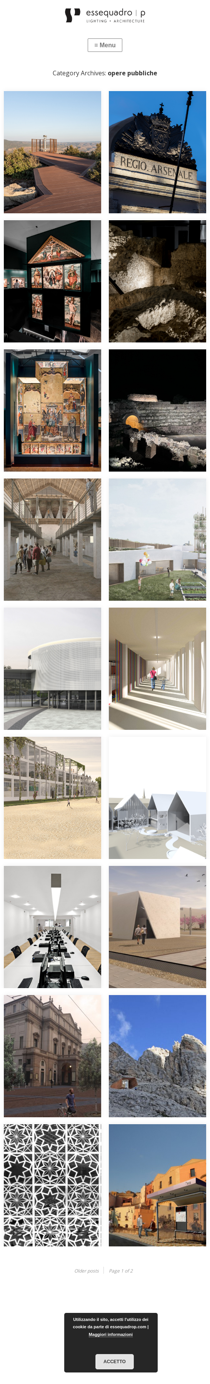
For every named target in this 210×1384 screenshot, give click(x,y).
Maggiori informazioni (111, 1334)
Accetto (114, 1361)
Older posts (86, 1271)
